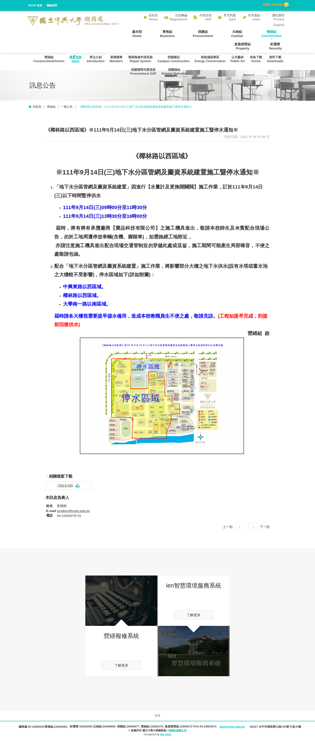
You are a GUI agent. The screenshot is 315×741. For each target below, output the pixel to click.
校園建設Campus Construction (184, 61)
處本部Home (130, 33)
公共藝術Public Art (251, 61)
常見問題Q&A (230, 17)
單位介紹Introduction (103, 61)
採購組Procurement (186, 33)
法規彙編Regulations (178, 17)
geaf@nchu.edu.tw (232, 727)
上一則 (228, 528)
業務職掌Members (124, 61)
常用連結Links (254, 17)
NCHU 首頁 (35, 5)
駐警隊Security (277, 46)
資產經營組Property (276, 33)
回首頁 (37, 107)
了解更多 (121, 666)
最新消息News (82, 61)
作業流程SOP (205, 17)
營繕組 (51, 107)
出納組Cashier (215, 33)
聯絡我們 (53, 5)
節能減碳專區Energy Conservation (222, 61)
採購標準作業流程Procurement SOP (153, 78)
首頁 (157, 716)
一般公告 (67, 107)
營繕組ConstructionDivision (54, 61)
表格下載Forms (270, 61)
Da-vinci (166, 735)
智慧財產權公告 (177, 731)
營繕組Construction (244, 33)
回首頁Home (153, 17)
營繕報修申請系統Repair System (150, 61)
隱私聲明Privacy (278, 17)
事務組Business (155, 33)
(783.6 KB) (65, 486)
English (278, 25)
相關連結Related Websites (185, 78)
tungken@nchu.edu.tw (73, 512)
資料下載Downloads (125, 78)
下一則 (265, 528)
